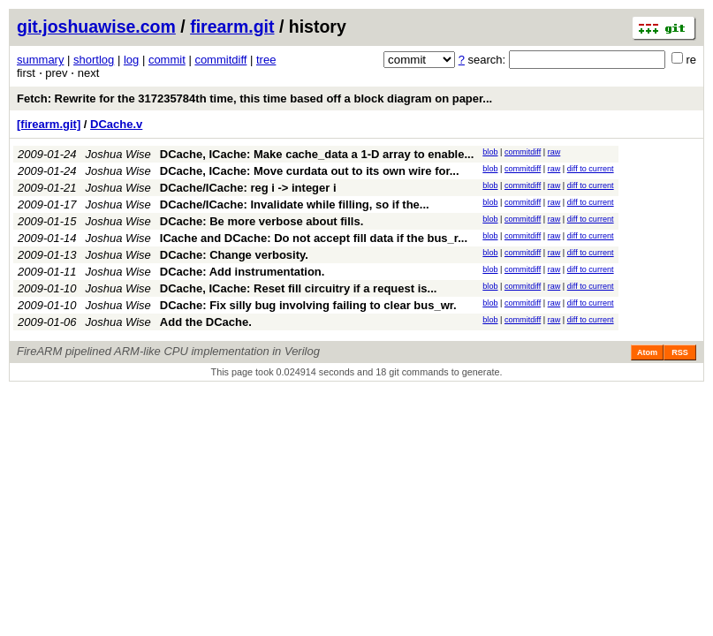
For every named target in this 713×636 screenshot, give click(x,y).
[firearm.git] (48, 124)
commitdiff (220, 59)
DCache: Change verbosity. (234, 254)
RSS (679, 352)
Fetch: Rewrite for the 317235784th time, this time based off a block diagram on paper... (254, 98)
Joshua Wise (118, 154)
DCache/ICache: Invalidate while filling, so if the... (294, 204)
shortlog (93, 59)
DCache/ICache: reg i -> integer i (248, 187)
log (131, 59)
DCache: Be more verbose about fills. (261, 221)
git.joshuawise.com (96, 26)
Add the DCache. (206, 322)
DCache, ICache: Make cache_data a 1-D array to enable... (317, 154)
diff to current (590, 168)
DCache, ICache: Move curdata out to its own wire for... (309, 171)
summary (40, 59)
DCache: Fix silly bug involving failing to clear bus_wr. (308, 305)
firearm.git (232, 26)
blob (489, 152)
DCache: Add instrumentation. (242, 271)
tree (266, 59)
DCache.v (116, 124)
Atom (647, 352)
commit (167, 59)
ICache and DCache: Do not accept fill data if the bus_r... (313, 238)
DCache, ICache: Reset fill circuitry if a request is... (298, 288)
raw (554, 152)
